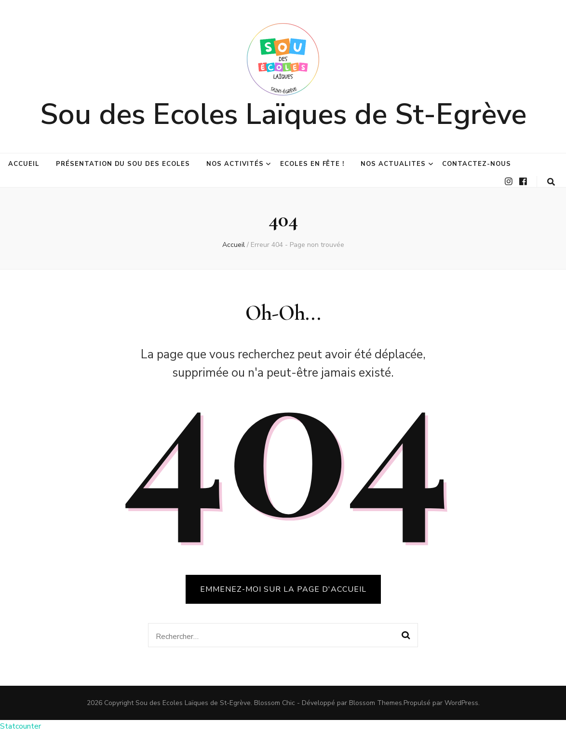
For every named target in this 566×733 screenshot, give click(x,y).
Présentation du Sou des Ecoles (123, 164)
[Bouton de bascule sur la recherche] (551, 182)
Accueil (24, 164)
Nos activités (235, 164)
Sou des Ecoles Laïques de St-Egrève (283, 114)
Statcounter (20, 726)
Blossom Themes (375, 702)
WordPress (461, 702)
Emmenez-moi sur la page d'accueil (283, 589)
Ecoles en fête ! (312, 164)
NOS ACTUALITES (393, 164)
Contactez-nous (476, 164)
